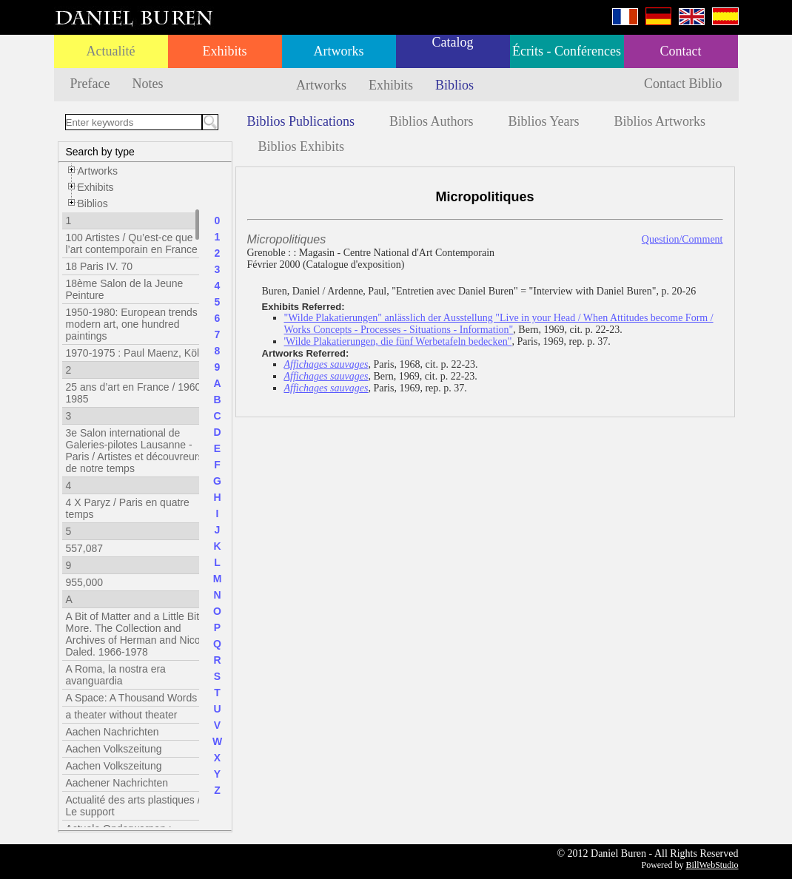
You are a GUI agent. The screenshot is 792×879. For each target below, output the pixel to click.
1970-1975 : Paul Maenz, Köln (135, 353)
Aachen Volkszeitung (114, 749)
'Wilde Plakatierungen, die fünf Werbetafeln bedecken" (398, 341)
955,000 (85, 582)
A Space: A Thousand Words (132, 698)
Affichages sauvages (326, 364)
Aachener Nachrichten (117, 783)
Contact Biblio (683, 83)
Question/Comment (682, 239)
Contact (681, 51)
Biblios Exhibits (301, 146)
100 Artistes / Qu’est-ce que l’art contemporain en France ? (136, 243)
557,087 (85, 548)
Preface (90, 83)
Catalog (453, 42)
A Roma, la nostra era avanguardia (116, 675)
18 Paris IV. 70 (99, 266)
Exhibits (224, 51)
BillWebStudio (711, 865)
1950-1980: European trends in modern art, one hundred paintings (137, 324)
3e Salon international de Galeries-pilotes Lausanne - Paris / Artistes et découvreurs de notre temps (135, 450)
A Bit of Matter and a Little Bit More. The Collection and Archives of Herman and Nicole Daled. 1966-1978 (137, 634)
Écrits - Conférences (566, 51)
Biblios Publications (301, 121)
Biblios (454, 85)
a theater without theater (122, 715)
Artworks (339, 51)
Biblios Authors (431, 121)
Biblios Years (544, 121)
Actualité (111, 51)
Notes (147, 83)
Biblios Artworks (660, 121)
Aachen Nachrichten (112, 732)
